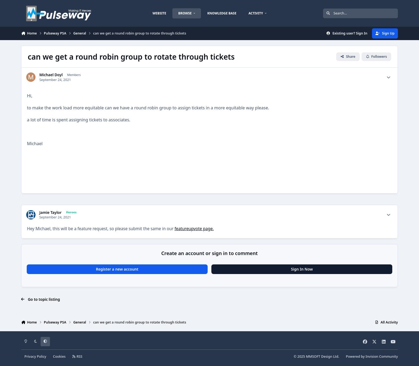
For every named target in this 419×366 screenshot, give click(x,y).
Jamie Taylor (50, 212)
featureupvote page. (194, 229)
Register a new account (117, 269)
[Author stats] (388, 77)
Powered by (372, 356)
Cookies (59, 356)
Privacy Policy (35, 356)
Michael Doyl (51, 74)
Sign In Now (302, 269)
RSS (77, 356)
